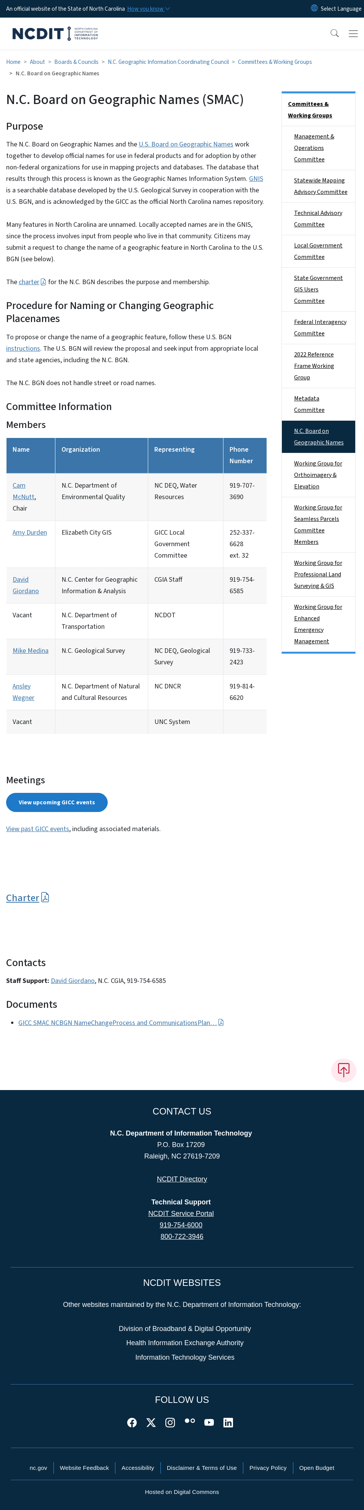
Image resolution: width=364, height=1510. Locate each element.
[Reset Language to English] (314, 9)
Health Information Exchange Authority (185, 1343)
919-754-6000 (181, 1225)
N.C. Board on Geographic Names (319, 437)
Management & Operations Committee (314, 148)
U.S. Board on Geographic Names (186, 144)
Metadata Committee (309, 404)
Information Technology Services (185, 1357)
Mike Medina (31, 651)
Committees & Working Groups (275, 62)
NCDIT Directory (182, 1179)
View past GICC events (37, 829)
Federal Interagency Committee (320, 328)
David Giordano (73, 981)
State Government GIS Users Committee (318, 289)
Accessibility (137, 1467)
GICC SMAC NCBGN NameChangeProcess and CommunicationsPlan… (121, 1023)
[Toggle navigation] (353, 33)
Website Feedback (84, 1467)
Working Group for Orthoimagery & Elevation (318, 475)
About (37, 62)
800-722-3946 (181, 1236)
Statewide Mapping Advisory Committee (321, 186)
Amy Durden (30, 532)
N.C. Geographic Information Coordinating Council (168, 62)
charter (33, 282)
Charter (28, 898)
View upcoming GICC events (57, 802)
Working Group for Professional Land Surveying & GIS (318, 574)
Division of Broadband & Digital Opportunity (185, 1329)
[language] (341, 9)
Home (13, 62)
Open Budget (317, 1467)
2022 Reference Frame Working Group (314, 366)
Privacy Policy (267, 1467)
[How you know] (148, 9)
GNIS (256, 179)
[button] (329, 33)
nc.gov (38, 1467)
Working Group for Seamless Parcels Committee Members (318, 524)
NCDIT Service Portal (181, 1213)
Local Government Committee (318, 251)
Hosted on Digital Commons (182, 1492)
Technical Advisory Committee (318, 219)
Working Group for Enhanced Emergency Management (318, 624)
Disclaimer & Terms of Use (202, 1467)
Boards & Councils (76, 62)
